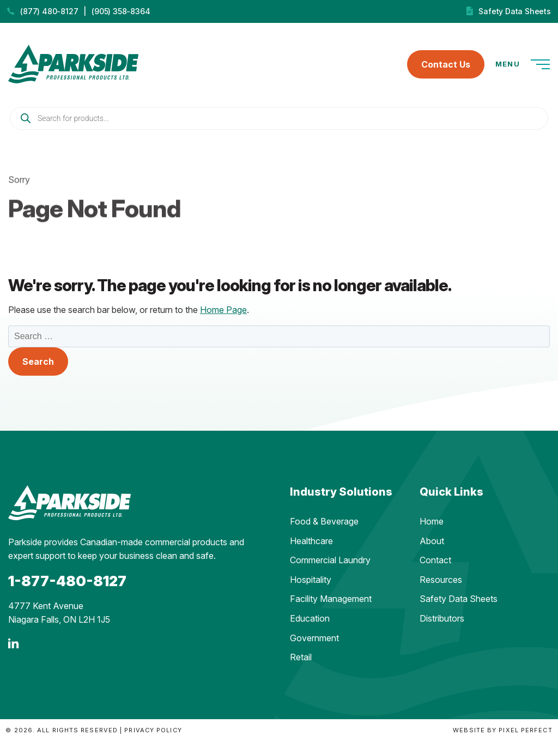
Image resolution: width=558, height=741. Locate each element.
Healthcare (311, 540)
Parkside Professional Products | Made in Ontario (73, 64)
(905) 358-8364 (121, 11)
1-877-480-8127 (67, 581)
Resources (441, 579)
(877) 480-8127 (49, 11)
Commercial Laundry (330, 560)
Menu (522, 64)
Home (432, 521)
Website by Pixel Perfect (502, 730)
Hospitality (310, 579)
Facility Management (331, 598)
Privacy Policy (152, 730)
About (432, 540)
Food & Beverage (324, 521)
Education (310, 618)
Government (314, 637)
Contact (435, 560)
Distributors (442, 618)
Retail (301, 657)
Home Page (223, 309)
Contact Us (445, 64)
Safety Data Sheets (514, 11)
